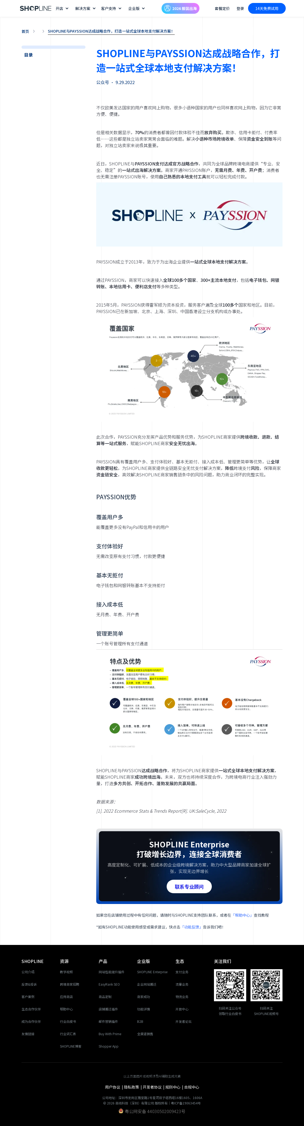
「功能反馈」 (191, 927)
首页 (25, 31)
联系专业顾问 (189, 886)
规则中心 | (174, 1087)
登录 (240, 8)
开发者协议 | (154, 1087)
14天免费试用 (266, 8)
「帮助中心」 (242, 915)
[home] (35, 8)
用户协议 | (114, 1087)
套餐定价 (222, 8)
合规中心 (191, 1087)
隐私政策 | (133, 1087)
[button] (62, 8)
